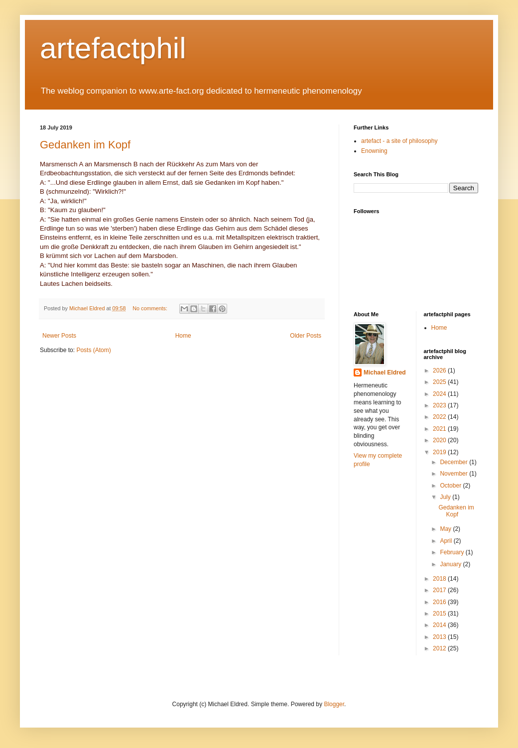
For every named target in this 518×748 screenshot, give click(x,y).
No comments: (150, 308)
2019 (440, 452)
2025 (440, 381)
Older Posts (305, 335)
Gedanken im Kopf (85, 144)
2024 (440, 393)
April (446, 540)
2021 (440, 428)
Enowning (374, 150)
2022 (440, 416)
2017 (440, 590)
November (454, 473)
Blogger (334, 704)
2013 (440, 636)
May (446, 528)
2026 (440, 370)
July (446, 497)
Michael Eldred (385, 372)
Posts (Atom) (93, 350)
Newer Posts (59, 335)
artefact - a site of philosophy (399, 140)
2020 (440, 440)
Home (183, 335)
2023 (440, 405)
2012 (440, 648)
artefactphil (113, 48)
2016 (440, 602)
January (451, 564)
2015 (440, 613)
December (454, 462)
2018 (440, 578)
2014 (440, 625)
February (452, 552)
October (451, 485)
